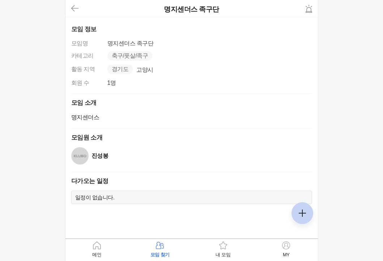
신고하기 (308, 8)
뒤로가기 (74, 8)
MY (286, 254)
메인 (96, 254)
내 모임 (223, 254)
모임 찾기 (160, 254)
